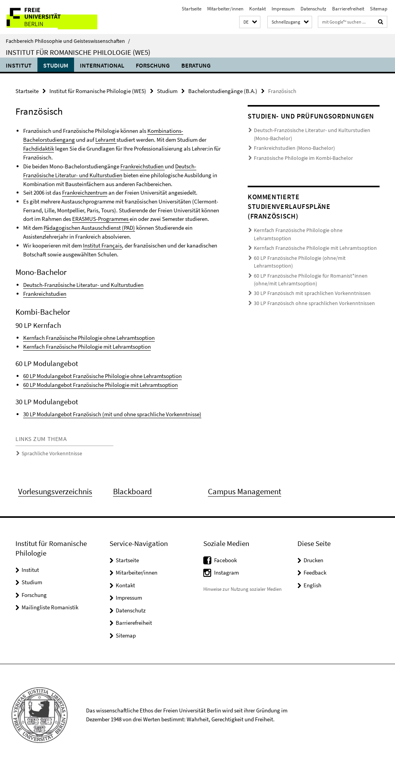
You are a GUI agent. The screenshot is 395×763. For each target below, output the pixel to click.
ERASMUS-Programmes (101, 217)
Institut (19, 65)
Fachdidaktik (38, 148)
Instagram (226, 569)
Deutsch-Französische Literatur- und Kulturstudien (83, 283)
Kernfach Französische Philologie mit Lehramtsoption (87, 344)
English (312, 582)
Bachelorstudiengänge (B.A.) (222, 91)
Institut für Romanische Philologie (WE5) (78, 52)
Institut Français (102, 244)
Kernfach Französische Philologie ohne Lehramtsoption (89, 335)
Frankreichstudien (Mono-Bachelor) (290, 147)
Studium (55, 65)
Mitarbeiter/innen (225, 8)
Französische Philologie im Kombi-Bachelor (299, 157)
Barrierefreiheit (348, 8)
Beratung (196, 65)
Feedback (315, 569)
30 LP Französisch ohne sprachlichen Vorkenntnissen (308, 283)
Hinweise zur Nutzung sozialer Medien (242, 586)
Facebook (225, 557)
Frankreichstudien (142, 165)
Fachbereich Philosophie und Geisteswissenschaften (68, 41)
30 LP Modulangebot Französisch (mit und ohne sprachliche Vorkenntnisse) (112, 411)
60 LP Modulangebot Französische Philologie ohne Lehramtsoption (102, 373)
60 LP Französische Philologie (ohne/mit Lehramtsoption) (313, 247)
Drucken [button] (313, 557)
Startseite (191, 8)
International (102, 65)
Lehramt (105, 139)
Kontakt (257, 8)
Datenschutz (313, 8)
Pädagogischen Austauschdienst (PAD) (89, 226)
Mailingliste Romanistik (50, 604)
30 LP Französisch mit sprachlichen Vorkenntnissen (306, 274)
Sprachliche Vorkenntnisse (49, 450)
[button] (249, 22)
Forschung (153, 65)
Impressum (283, 8)
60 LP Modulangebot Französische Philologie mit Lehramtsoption (100, 382)
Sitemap (378, 8)
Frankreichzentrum (84, 191)
